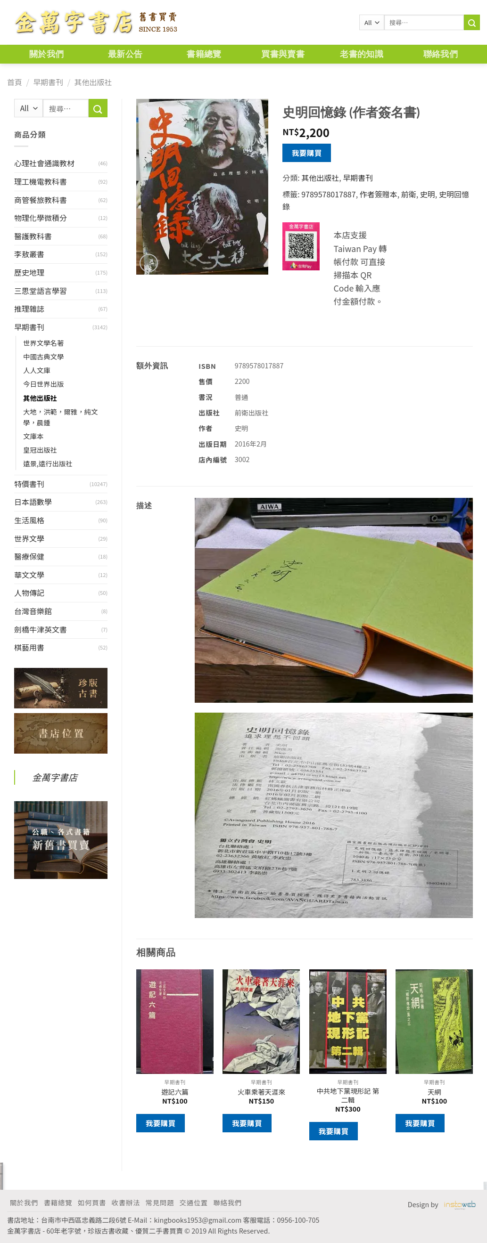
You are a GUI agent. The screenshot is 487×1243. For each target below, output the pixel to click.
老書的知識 (361, 54)
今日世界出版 (43, 384)
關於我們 (46, 54)
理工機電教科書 (40, 181)
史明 (427, 194)
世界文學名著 (43, 343)
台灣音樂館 (33, 611)
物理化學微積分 (40, 217)
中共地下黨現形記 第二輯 (347, 1095)
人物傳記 (29, 592)
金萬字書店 (54, 777)
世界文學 (29, 538)
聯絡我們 (440, 54)
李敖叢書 (29, 254)
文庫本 (33, 436)
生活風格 (29, 520)
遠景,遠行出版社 (48, 463)
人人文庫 (36, 370)
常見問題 (160, 1202)
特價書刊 (29, 483)
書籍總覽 (204, 54)
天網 (434, 1092)
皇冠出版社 (40, 450)
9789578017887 (328, 194)
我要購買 (307, 152)
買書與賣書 (283, 54)
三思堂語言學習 (40, 290)
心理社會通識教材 (44, 163)
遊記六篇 (175, 1092)
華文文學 (29, 574)
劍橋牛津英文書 (40, 629)
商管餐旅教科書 (40, 199)
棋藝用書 (29, 647)
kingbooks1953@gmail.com (198, 1220)
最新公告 (125, 54)
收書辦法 (126, 1202)
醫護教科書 (33, 236)
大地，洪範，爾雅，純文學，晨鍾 (60, 416)
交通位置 (194, 1202)
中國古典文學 (43, 356)
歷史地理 (29, 272)
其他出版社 (93, 82)
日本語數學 (33, 501)
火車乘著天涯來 (261, 1092)
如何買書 (92, 1202)
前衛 (408, 194)
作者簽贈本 (378, 194)
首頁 (14, 82)
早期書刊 (48, 82)
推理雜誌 (29, 308)
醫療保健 (29, 556)
